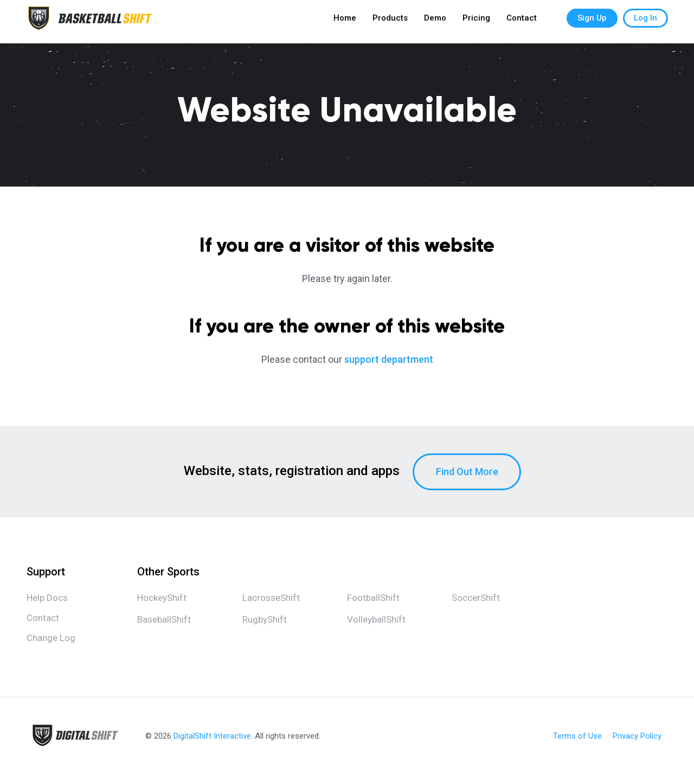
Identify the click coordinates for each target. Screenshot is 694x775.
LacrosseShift (271, 597)
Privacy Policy (637, 736)
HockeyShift (162, 597)
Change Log (51, 637)
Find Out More (467, 471)
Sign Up (592, 22)
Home (344, 22)
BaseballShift (164, 619)
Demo (435, 22)
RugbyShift (264, 619)
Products (390, 22)
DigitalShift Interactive (212, 736)
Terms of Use (577, 736)
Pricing (476, 22)
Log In (645, 22)
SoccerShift (476, 597)
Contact (521, 22)
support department (388, 359)
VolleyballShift (376, 619)
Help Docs (47, 597)
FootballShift (373, 597)
